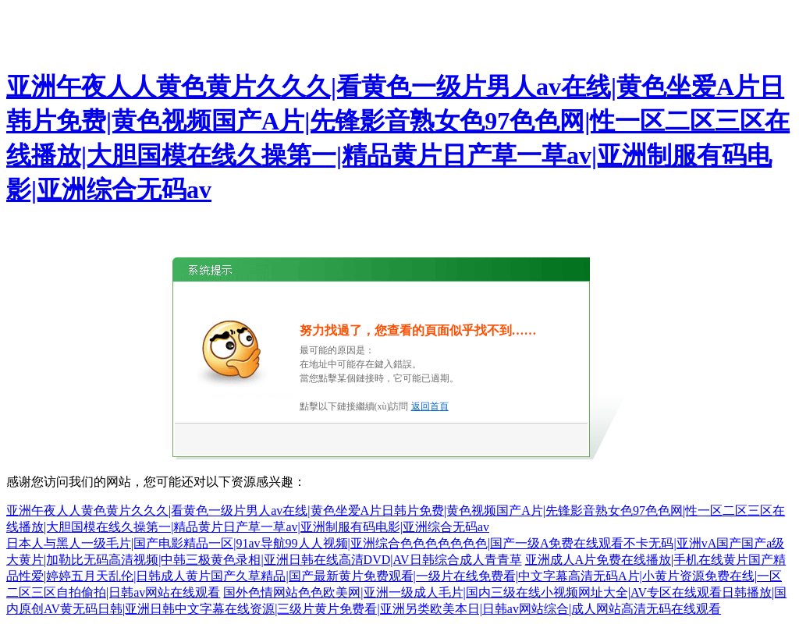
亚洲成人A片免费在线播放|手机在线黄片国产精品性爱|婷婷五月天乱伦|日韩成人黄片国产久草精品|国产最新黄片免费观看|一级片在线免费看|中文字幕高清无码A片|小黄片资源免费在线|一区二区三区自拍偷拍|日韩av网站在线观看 (396, 576)
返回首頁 (430, 406)
